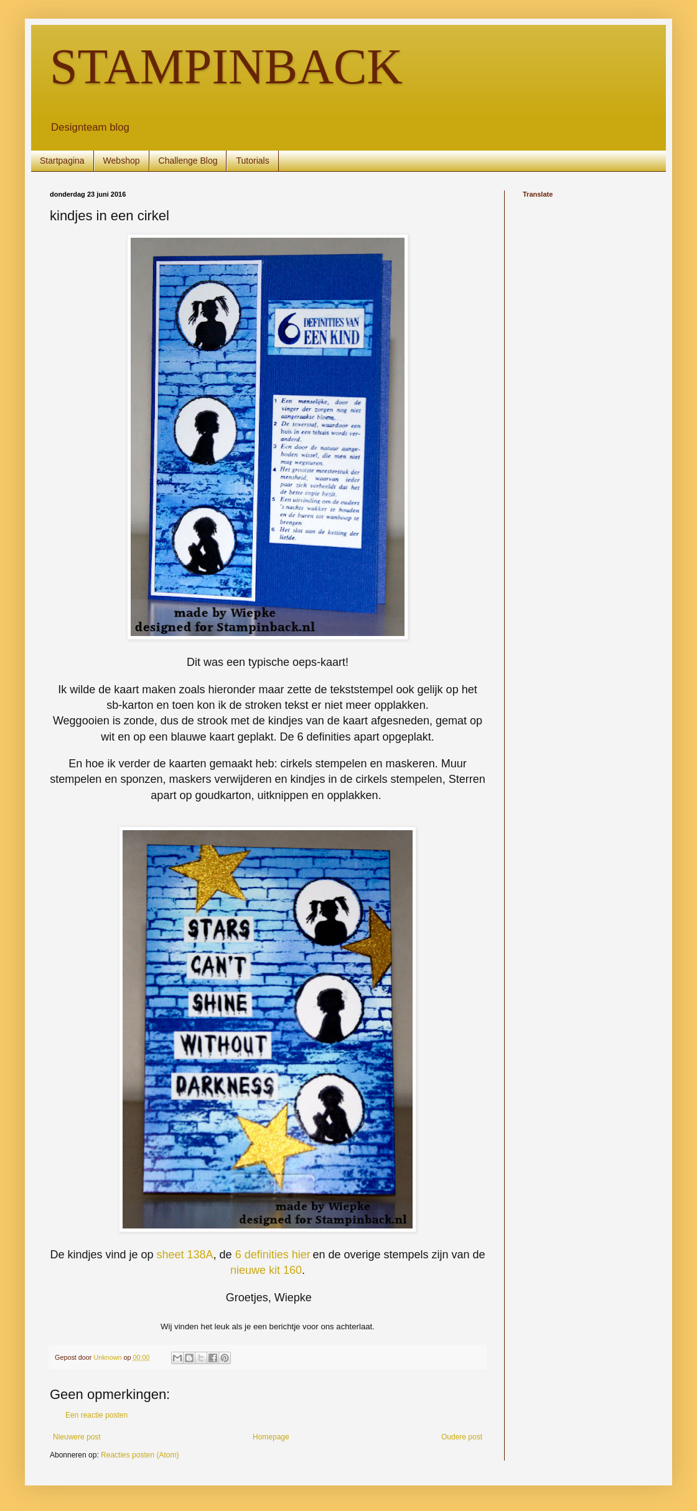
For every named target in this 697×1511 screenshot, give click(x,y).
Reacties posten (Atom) (140, 1455)
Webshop (121, 161)
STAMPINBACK (226, 66)
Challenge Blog (188, 161)
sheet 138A (185, 1254)
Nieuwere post (77, 1437)
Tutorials (252, 161)
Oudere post (461, 1437)
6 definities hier (273, 1254)
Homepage (271, 1437)
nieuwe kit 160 (266, 1270)
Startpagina (62, 161)
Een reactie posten (96, 1415)
